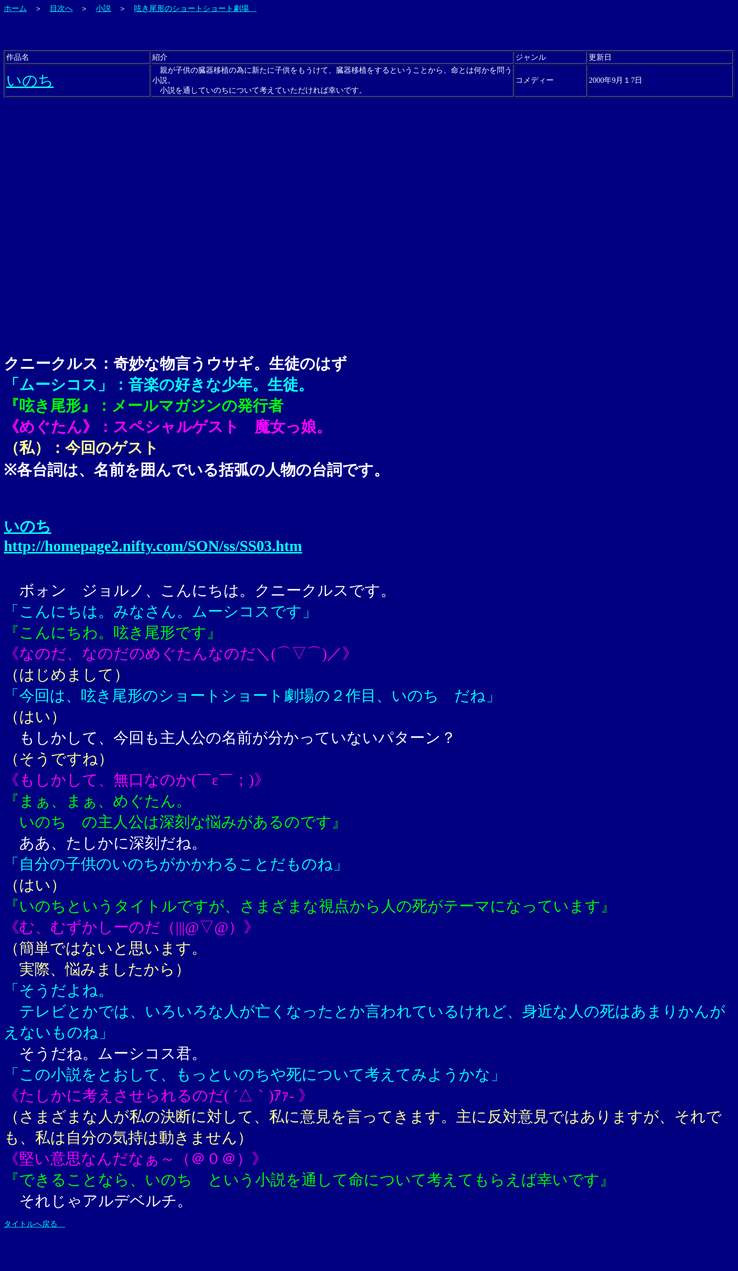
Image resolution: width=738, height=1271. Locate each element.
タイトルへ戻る (34, 1224)
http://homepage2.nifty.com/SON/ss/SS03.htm (153, 545)
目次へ (61, 8)
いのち (30, 80)
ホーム (15, 8)
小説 (103, 8)
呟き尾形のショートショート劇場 (195, 8)
